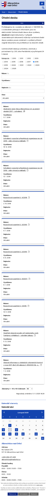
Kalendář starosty (10, 403)
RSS (32, 23)
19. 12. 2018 (7, 147)
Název (5, 73)
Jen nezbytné (23, 494)
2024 (6, 68)
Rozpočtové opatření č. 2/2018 (16, 252)
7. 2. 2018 (6, 371)
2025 (14, 68)
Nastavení (34, 494)
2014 (6, 62)
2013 (36, 58)
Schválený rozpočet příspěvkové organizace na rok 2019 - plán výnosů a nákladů (22, 139)
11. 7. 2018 (6, 117)
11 (9, 430)
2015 (13, 62)
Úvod (3, 12)
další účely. (40, 485)
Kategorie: (5, 58)
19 (16, 434)
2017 (29, 62)
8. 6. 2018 (6, 258)
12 (16, 430)
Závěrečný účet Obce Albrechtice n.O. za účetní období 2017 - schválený (21, 110)
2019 (6, 65)
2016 (21, 62)
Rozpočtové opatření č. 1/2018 (16, 306)
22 (36, 434)
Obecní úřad (12, 12)
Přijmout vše (12, 494)
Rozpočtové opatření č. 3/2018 (16, 225)
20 (23, 434)
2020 (14, 65)
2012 (29, 58)
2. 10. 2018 (7, 203)
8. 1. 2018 (6, 285)
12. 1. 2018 (6, 176)
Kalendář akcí (8, 407)
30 (43, 438)
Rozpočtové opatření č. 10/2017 (16, 279)
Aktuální (6, 127)
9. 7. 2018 (6, 231)
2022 (29, 65)
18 (10, 434)
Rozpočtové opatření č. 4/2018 (16, 197)
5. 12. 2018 (7, 341)
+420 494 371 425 (9, 457)
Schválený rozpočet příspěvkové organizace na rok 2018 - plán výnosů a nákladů (22, 169)
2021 (21, 65)
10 (3, 430)
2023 (37, 65)
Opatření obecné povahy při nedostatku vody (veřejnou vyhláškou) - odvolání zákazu (20, 334)
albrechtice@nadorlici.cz (11, 459)
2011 (21, 58)
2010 (14, 58)
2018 (36, 62)
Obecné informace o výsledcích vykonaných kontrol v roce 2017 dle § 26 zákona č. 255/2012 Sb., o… (23, 363)
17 (3, 434)
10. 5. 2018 (7, 312)
